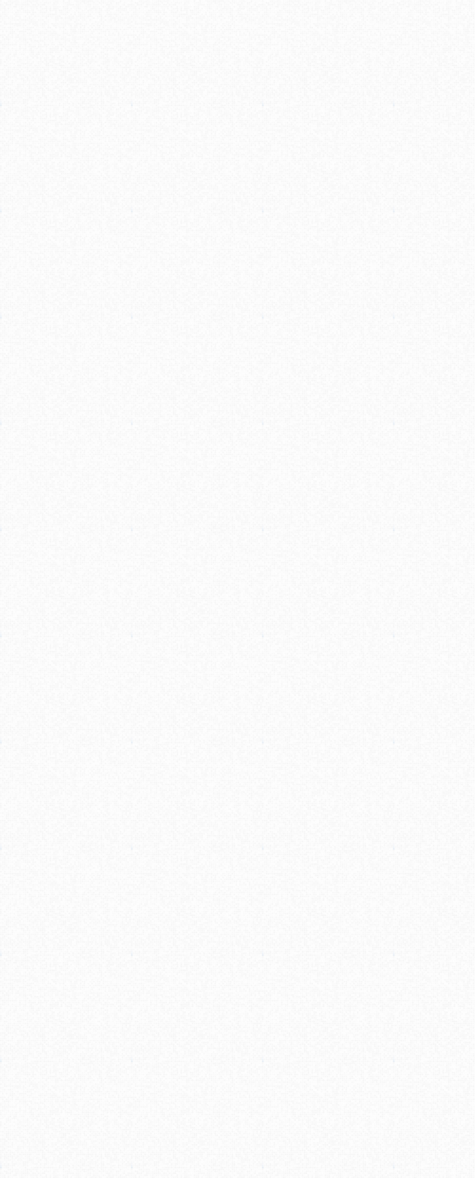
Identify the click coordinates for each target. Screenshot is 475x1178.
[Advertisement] (237, 104)
